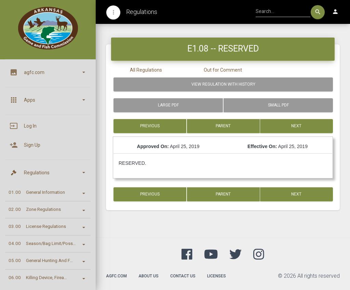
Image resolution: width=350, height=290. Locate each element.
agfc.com (116, 276)
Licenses (216, 276)
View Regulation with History (223, 84)
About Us (148, 276)
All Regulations (146, 70)
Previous (150, 126)
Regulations (141, 11)
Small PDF (278, 105)
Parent (223, 126)
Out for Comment (223, 70)
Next (297, 126)
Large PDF (168, 105)
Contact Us (183, 276)
